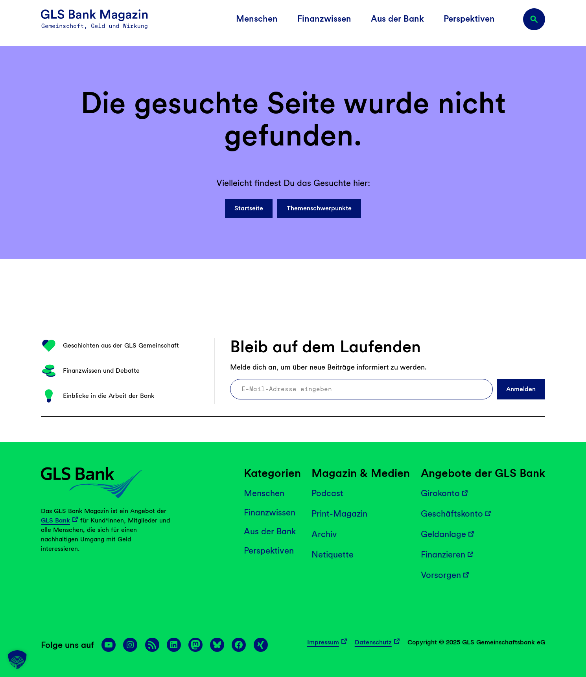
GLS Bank (55, 520)
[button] (17, 659)
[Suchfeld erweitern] (534, 19)
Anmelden (521, 389)
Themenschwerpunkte (319, 208)
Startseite (248, 208)
